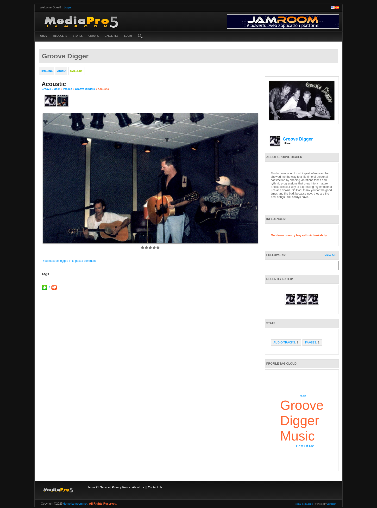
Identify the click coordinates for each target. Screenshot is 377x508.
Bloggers (60, 36)
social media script (304, 504)
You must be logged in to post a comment (69, 261)
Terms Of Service (99, 487)
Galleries (111, 36)
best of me (305, 446)
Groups (93, 36)
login (128, 36)
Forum (43, 36)
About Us (138, 487)
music (303, 396)
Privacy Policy (121, 487)
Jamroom (331, 504)
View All (330, 255)
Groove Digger (51, 88)
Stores (78, 36)
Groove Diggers (85, 88)
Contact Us (155, 487)
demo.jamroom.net (75, 503)
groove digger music (301, 420)
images (67, 88)
